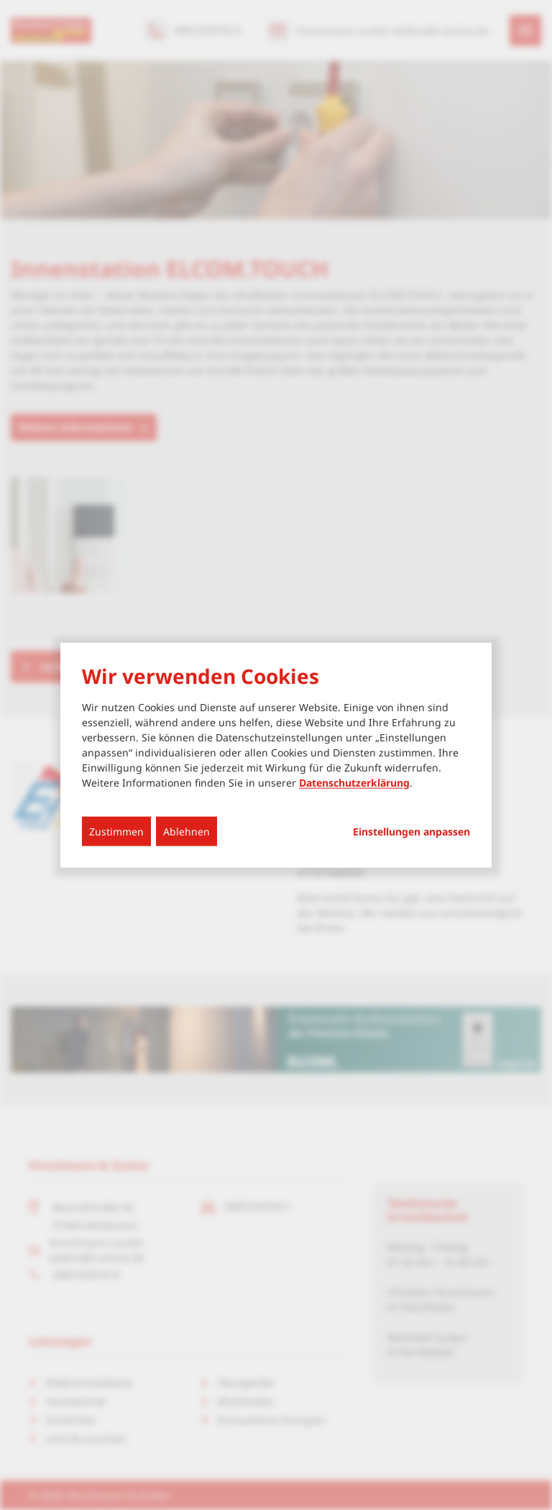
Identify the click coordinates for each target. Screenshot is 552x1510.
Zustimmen (116, 831)
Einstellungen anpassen (411, 831)
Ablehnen (186, 831)
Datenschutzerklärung (354, 782)
